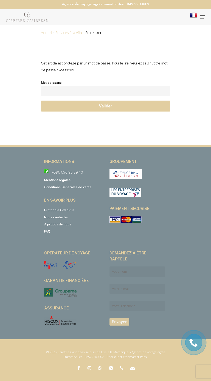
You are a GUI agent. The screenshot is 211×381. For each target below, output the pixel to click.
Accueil (46, 32)
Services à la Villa (68, 32)
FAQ (47, 231)
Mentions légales (57, 180)
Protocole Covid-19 (59, 210)
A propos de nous (57, 224)
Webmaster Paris (135, 357)
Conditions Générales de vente (68, 187)
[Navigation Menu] (202, 17)
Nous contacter (56, 217)
